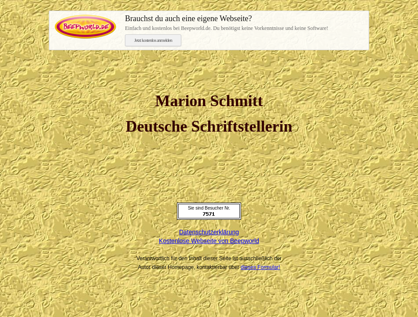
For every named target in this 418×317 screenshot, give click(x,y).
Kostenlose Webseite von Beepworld (209, 240)
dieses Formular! (260, 267)
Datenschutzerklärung (209, 232)
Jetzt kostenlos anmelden (153, 40)
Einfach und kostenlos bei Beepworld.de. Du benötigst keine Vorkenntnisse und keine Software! (244, 22)
